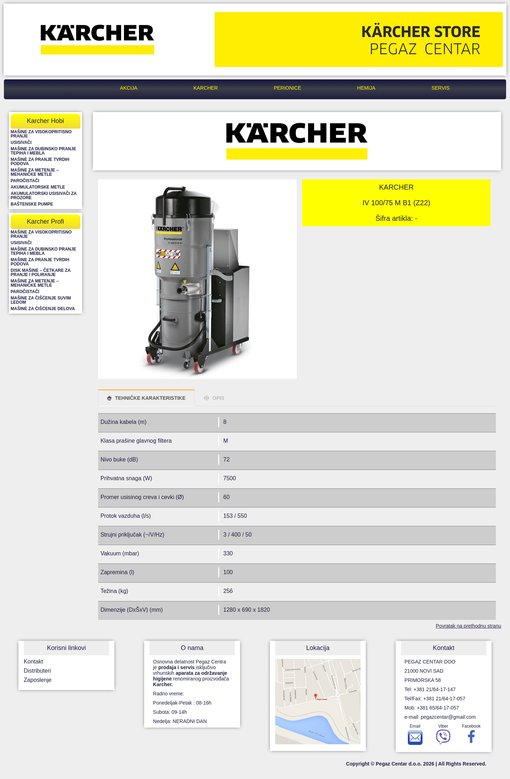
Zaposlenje (37, 680)
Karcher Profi (45, 221)
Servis (440, 88)
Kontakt (33, 661)
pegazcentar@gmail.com (448, 717)
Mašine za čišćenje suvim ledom (41, 300)
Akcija (128, 88)
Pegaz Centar (63, 88)
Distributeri (37, 671)
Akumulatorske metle (38, 187)
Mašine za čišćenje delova (43, 308)
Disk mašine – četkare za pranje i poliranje (40, 272)
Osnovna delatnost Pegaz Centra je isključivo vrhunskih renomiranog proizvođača (191, 673)
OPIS (218, 398)
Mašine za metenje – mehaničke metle (35, 172)
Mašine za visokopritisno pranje (41, 134)
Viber (443, 736)
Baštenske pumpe (32, 204)
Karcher (205, 88)
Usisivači (21, 142)
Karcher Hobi (45, 120)
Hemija (366, 88)
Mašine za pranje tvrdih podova (40, 161)
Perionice (287, 88)
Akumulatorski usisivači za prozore (43, 195)
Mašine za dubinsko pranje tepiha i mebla (43, 151)
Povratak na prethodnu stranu (468, 626)
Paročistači (25, 180)
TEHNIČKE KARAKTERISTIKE (150, 398)
